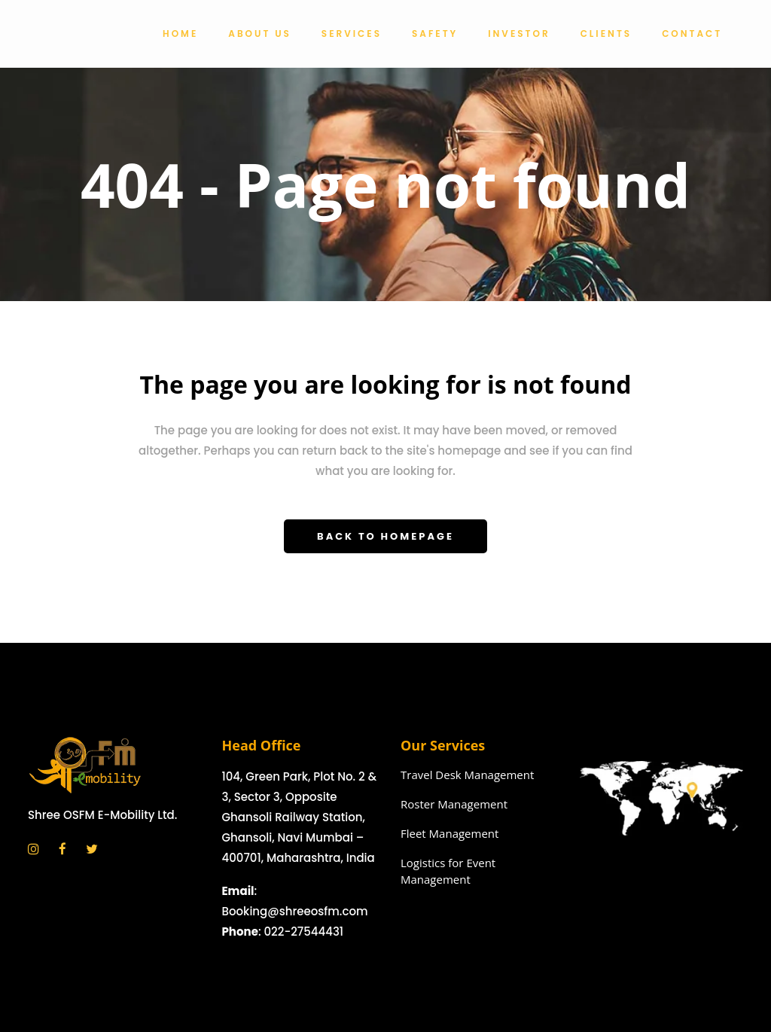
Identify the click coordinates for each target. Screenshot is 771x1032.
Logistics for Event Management (448, 871)
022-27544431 (303, 931)
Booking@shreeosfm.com (295, 911)
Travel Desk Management (467, 774)
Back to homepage (385, 536)
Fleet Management (449, 833)
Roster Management (454, 803)
